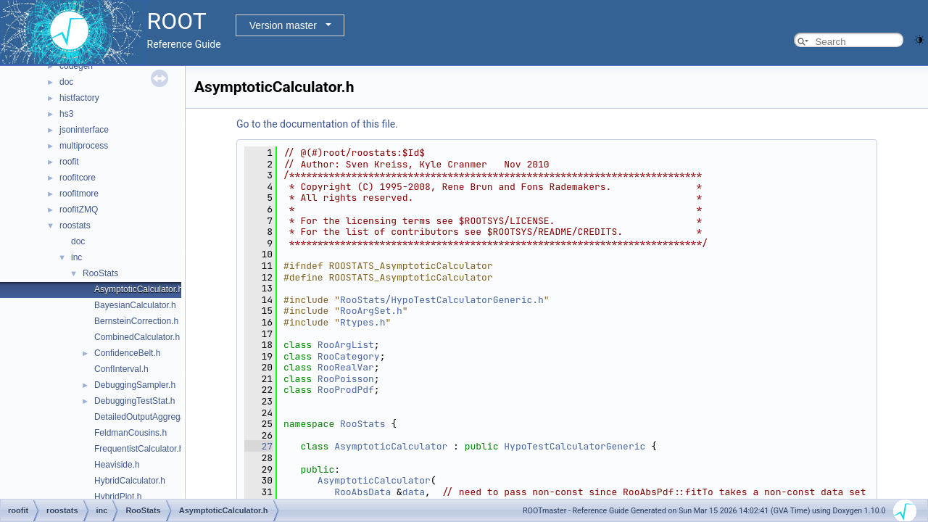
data (413, 492)
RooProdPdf (346, 390)
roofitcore (77, 178)
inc (76, 257)
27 (258, 446)
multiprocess (83, 146)
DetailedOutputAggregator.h (148, 417)
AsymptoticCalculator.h (138, 289)
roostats (75, 225)
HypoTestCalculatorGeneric (574, 446)
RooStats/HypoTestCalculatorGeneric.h (442, 300)
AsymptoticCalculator (390, 446)
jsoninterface (84, 130)
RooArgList (346, 345)
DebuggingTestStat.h (134, 401)
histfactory (79, 98)
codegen (76, 66)
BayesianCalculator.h (135, 305)
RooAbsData (362, 492)
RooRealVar (346, 367)
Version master (283, 25)
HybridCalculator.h (129, 481)
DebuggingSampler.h (134, 385)
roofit (69, 162)
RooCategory (349, 356)
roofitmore (79, 193)
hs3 (66, 114)
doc (66, 82)
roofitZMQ (78, 209)
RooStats (100, 273)
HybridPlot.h (117, 497)
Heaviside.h (117, 465)
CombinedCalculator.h (137, 337)
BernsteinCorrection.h (136, 321)
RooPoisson (346, 379)
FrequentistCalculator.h (138, 449)
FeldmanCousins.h (130, 433)
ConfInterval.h (121, 369)
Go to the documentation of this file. (317, 124)
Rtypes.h (362, 322)
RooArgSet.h (371, 310)
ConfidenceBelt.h (127, 353)
